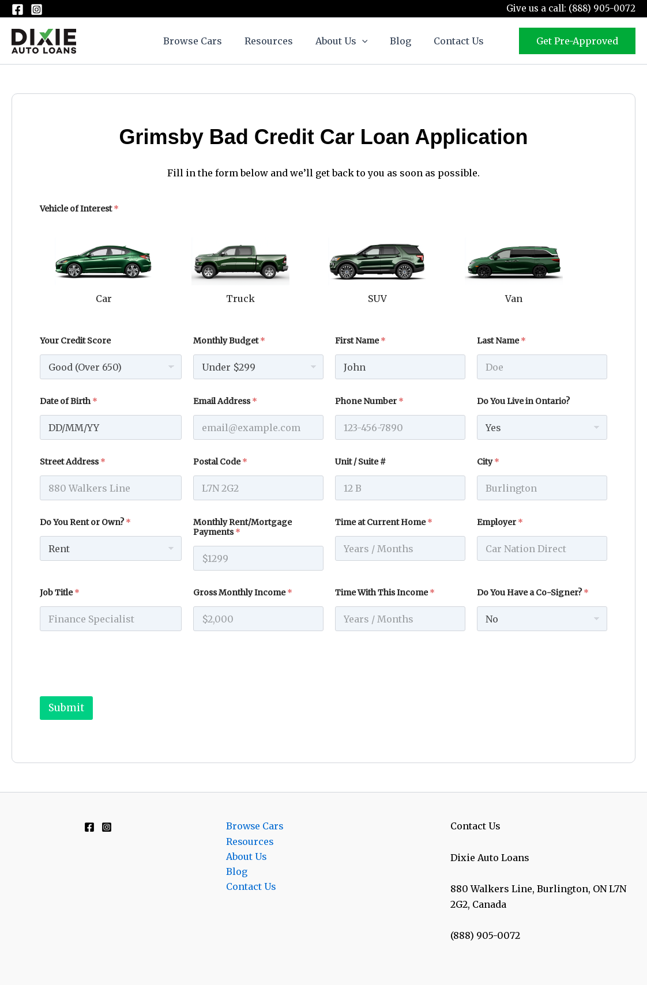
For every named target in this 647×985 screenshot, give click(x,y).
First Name (360, 341)
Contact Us (451, 41)
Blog (396, 41)
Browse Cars (200, 41)
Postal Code (220, 462)
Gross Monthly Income (242, 593)
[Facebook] (18, 9)
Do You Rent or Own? (85, 522)
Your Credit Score (75, 341)
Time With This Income (385, 593)
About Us (341, 41)
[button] (362, 41)
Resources (273, 41)
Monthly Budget (229, 341)
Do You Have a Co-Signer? (533, 593)
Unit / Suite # (360, 462)
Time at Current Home (383, 522)
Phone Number (369, 401)
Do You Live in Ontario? (523, 401)
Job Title (60, 593)
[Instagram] (37, 9)
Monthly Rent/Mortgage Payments (242, 527)
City (488, 462)
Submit (66, 707)
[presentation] (127, 689)
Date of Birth (68, 401)
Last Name (501, 341)
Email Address (225, 401)
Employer (500, 522)
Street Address (73, 462)
